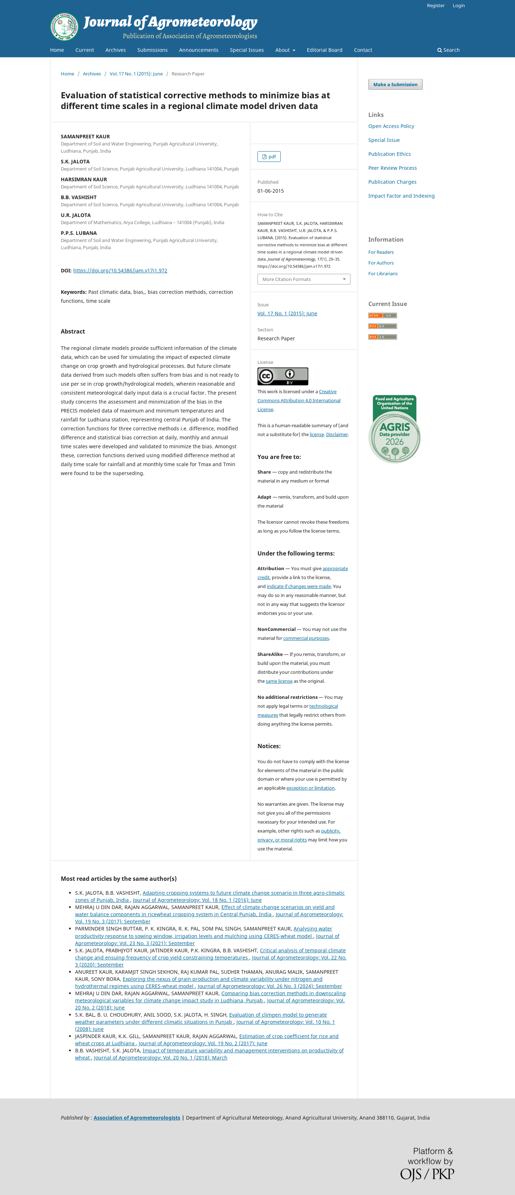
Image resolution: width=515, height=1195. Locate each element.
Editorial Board (325, 49)
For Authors (381, 263)
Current (84, 49)
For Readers (381, 252)
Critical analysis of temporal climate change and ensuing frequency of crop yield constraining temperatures (210, 954)
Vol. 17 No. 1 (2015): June (136, 73)
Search (448, 49)
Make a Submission (395, 84)
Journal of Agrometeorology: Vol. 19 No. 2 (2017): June (203, 1043)
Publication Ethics (389, 153)
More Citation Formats (287, 279)
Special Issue (384, 140)
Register (436, 5)
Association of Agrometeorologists (137, 1117)
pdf (272, 156)
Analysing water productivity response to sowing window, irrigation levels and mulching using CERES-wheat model (203, 932)
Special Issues (247, 49)
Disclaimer (337, 434)
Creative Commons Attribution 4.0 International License (299, 400)
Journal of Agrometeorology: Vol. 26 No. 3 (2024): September (270, 986)
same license (279, 681)
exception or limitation (310, 788)
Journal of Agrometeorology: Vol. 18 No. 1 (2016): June (197, 900)
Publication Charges (392, 181)
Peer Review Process (392, 167)
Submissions (152, 49)
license (317, 434)
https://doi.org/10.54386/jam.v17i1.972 (120, 270)
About (283, 49)
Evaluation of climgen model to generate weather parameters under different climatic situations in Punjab (201, 1018)
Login (459, 5)
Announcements (199, 49)
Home (57, 49)
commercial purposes (306, 638)
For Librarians (383, 273)
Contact (363, 49)
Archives (116, 49)
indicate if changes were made (299, 586)
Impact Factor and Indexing (401, 195)
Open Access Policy (391, 126)
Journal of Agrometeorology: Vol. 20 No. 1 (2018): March (160, 1057)
